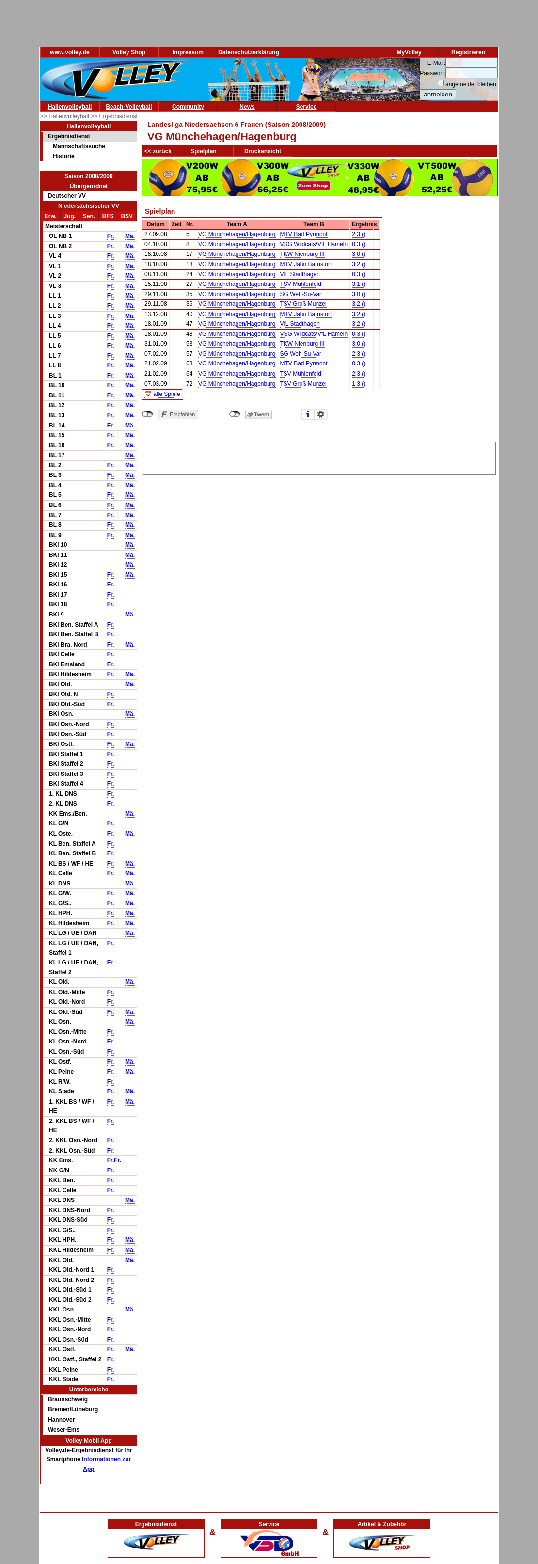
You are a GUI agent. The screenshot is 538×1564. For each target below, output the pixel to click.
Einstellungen (321, 414)
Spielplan (203, 151)
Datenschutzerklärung (248, 52)
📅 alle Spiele (162, 394)
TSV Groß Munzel (303, 303)
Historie (64, 156)
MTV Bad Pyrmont (304, 234)
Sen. (89, 216)
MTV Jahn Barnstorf (306, 264)
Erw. (51, 216)
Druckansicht (262, 151)
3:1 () (358, 284)
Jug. (69, 216)
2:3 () (358, 234)
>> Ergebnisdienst (114, 116)
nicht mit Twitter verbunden (234, 414)
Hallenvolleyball (70, 106)
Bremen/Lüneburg (73, 1409)
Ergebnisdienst (69, 136)
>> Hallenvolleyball (65, 116)
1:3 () (358, 383)
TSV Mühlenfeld (300, 284)
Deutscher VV (67, 195)
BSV (127, 216)
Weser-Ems (63, 1429)
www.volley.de (69, 52)
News (246, 106)
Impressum (188, 52)
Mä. (130, 236)
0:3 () (358, 244)
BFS (108, 216)
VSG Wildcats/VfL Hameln (314, 244)
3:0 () (358, 254)
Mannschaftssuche (79, 146)
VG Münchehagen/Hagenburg (236, 234)
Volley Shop (128, 52)
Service (306, 106)
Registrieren (468, 52)
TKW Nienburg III (302, 254)
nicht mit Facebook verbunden (147, 414)
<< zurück (158, 151)
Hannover (61, 1419)
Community (188, 106)
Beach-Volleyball (129, 106)
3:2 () (358, 264)
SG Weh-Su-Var (301, 294)
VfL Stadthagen (300, 274)
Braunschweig (68, 1399)
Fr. (110, 236)
